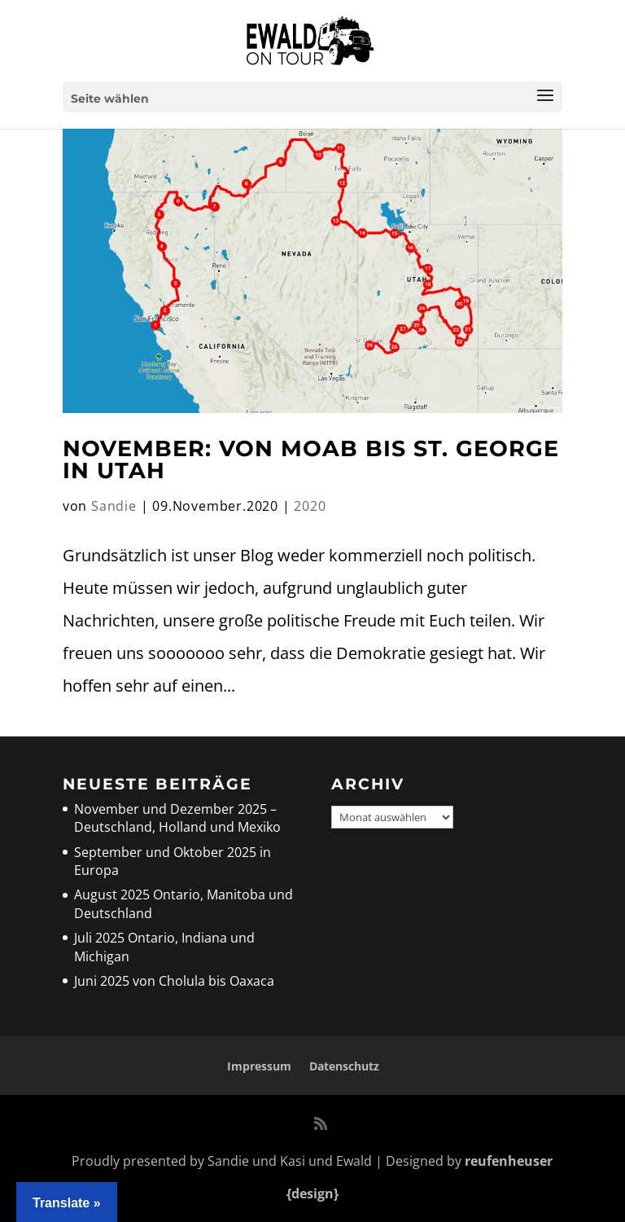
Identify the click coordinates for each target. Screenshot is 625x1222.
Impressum (259, 1066)
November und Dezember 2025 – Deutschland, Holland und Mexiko (177, 818)
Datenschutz (344, 1066)
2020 (310, 506)
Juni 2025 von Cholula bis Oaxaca (174, 981)
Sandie (114, 506)
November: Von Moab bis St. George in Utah (311, 459)
